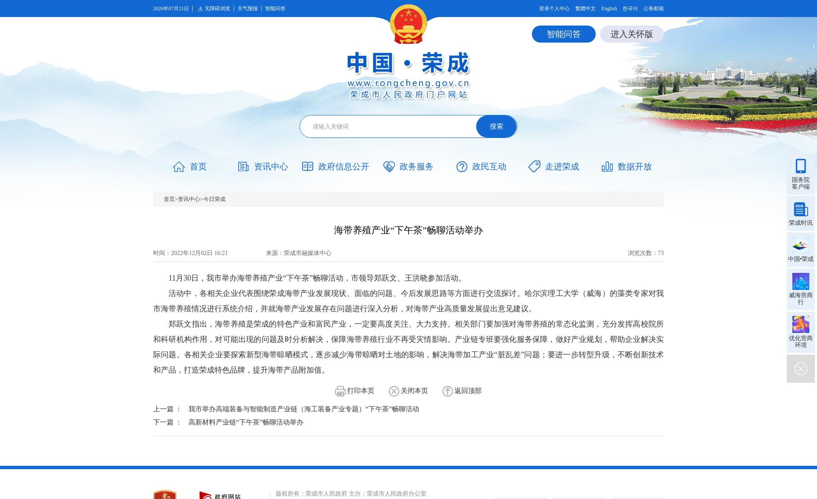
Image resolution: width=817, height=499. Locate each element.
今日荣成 (214, 199)
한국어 (630, 8)
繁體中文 (585, 8)
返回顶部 (462, 390)
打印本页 (354, 390)
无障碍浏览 (213, 9)
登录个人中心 (554, 8)
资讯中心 (189, 199)
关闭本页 (408, 390)
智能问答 (275, 8)
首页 (169, 199)
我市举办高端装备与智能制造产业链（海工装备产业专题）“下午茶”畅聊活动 (304, 409)
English (609, 8)
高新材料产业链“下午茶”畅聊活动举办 (246, 422)
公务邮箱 (653, 8)
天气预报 (247, 8)
